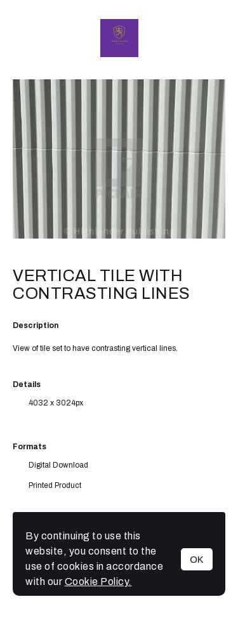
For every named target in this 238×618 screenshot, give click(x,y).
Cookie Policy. (98, 581)
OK (197, 559)
